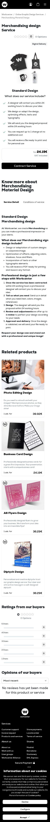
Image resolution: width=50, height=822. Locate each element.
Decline (25, 802)
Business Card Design (18, 454)
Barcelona (31, 751)
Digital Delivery (39, 44)
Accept (25, 817)
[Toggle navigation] (45, 4)
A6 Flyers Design (15, 513)
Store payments (34, 729)
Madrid (30, 747)
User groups (7, 754)
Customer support (10, 729)
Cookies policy (34, 795)
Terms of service (34, 736)
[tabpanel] (25, 276)
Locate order (33, 733)
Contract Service (25, 166)
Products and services (12, 736)
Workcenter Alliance (11, 758)
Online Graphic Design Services (29, 14)
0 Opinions (30, 36)
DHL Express (32, 758)
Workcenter (7, 14)
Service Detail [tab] (11, 202)
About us (6, 747)
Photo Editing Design (18, 392)
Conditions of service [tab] (33, 202)
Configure (25, 809)
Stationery (32, 754)
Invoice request (9, 733)
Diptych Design (14, 571)
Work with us (7, 751)
